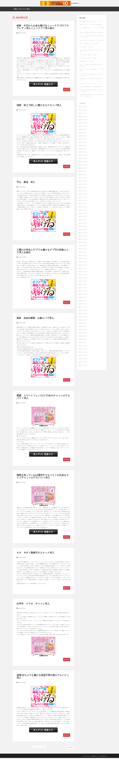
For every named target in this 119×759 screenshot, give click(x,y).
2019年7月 (84, 366)
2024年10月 (84, 163)
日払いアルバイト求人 (22, 9)
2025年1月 (84, 153)
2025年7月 (84, 134)
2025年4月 (84, 143)
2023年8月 (84, 208)
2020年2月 (84, 343)
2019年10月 (84, 356)
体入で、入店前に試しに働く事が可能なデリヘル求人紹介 (91, 66)
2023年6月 (84, 214)
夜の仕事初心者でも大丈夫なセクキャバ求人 (91, 22)
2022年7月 (84, 250)
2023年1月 (84, 230)
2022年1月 (84, 269)
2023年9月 (84, 205)
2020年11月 (84, 314)
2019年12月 (84, 350)
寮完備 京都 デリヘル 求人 (86, 62)
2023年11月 (84, 198)
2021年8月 (84, 285)
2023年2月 (84, 227)
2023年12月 (84, 195)
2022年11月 (84, 237)
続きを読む (66, 90)
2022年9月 (84, 243)
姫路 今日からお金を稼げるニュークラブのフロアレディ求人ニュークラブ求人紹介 (43, 28)
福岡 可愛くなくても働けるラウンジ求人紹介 (91, 41)
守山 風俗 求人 (26, 183)
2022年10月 (84, 240)
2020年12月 (84, 311)
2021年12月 (84, 272)
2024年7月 (84, 172)
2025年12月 (84, 117)
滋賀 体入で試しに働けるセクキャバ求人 (39, 106)
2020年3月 (84, 340)
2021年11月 (84, 276)
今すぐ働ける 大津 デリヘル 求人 (88, 59)
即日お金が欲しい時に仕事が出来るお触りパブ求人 (91, 80)
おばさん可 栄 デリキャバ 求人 (87, 84)
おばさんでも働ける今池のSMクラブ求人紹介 (91, 33)
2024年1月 (84, 192)
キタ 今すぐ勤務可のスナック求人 (35, 553)
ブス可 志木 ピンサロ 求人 (86, 48)
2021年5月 (84, 295)
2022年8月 (84, 247)
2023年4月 (84, 221)
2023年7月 (84, 211)
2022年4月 (84, 259)
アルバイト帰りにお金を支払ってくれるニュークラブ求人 (91, 75)
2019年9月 (84, 360)
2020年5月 (84, 334)
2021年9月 (84, 282)
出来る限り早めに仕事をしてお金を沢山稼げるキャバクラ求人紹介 (91, 96)
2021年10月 (84, 279)
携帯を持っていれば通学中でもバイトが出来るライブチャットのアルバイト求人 (43, 477)
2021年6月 (84, 292)
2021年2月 (84, 305)
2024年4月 (84, 182)
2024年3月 (84, 185)
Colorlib (93, 757)
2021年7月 (84, 289)
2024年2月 (84, 188)
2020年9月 (84, 321)
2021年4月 (84, 298)
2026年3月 (84, 108)
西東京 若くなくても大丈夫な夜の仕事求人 (91, 25)
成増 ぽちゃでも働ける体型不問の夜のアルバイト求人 (43, 677)
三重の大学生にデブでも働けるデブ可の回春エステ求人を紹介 (43, 252)
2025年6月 (84, 137)
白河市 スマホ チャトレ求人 (33, 604)
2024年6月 (84, 175)
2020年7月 (84, 327)
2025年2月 (84, 150)
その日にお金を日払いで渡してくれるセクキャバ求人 (91, 51)
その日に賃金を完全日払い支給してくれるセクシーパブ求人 (91, 91)
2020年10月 (84, 318)
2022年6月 (84, 253)
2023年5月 (84, 217)
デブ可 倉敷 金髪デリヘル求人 (88, 56)
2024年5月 (84, 179)
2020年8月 (84, 324)
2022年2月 (84, 266)
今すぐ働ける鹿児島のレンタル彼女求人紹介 (91, 87)
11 (44, 747)
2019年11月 (84, 353)
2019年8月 (84, 363)
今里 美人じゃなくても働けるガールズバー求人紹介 (91, 71)
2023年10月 (84, 201)
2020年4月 (84, 337)
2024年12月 (84, 156)
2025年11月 (84, 121)
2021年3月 (84, 301)
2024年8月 (84, 169)
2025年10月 (84, 124)
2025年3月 (84, 146)
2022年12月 (84, 234)
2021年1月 (84, 308)
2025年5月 (84, 140)
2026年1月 (84, 114)
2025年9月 (84, 127)
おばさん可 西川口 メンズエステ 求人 (89, 44)
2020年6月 (84, 331)
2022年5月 (84, 256)
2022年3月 (84, 263)
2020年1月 (84, 347)
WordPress (104, 757)
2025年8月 (84, 130)
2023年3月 (84, 224)
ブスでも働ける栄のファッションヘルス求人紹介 (91, 29)
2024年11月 (84, 159)
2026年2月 (84, 111)
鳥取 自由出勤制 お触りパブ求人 (35, 319)
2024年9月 (84, 166)
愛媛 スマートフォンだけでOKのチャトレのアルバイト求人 (43, 398)
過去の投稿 (70, 748)
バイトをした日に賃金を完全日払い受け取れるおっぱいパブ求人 (91, 37)
